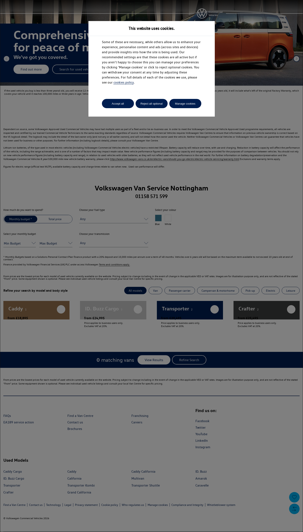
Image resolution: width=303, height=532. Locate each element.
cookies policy (123, 82)
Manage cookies (185, 103)
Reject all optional (151, 103)
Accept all (118, 103)
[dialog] (151, 266)
